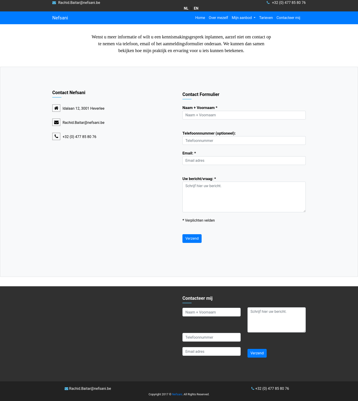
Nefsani (60, 18)
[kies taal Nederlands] (186, 8)
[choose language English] (196, 8)
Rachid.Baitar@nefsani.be (83, 122)
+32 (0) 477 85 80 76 (270, 388)
